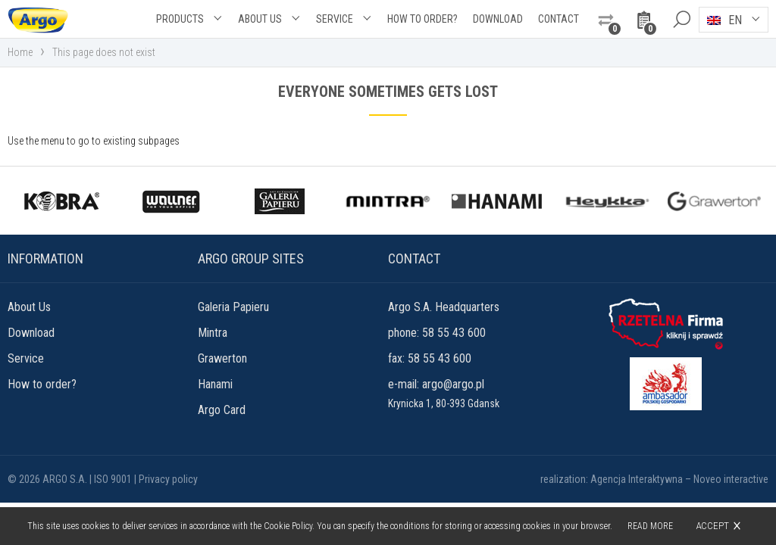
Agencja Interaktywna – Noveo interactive (679, 479)
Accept (712, 525)
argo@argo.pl (453, 384)
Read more (650, 526)
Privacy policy (168, 479)
